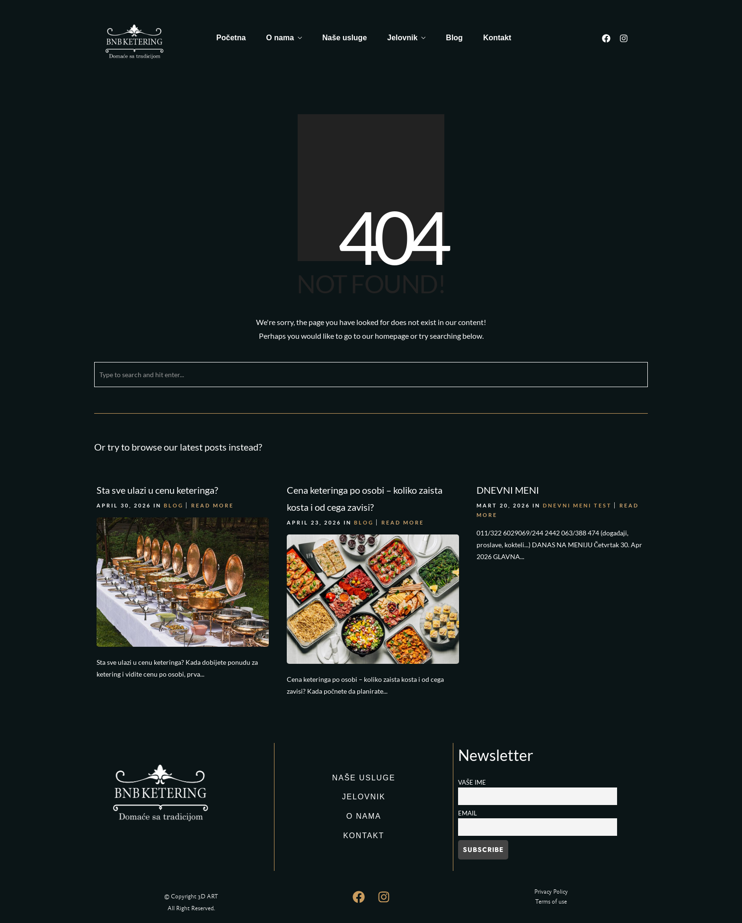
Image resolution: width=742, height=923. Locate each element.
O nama (280, 38)
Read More (212, 505)
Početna (231, 38)
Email (467, 813)
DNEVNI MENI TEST (577, 505)
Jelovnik (402, 38)
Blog (454, 38)
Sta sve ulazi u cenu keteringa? (157, 490)
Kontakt (497, 38)
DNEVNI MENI (508, 490)
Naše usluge (344, 38)
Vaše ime (472, 782)
